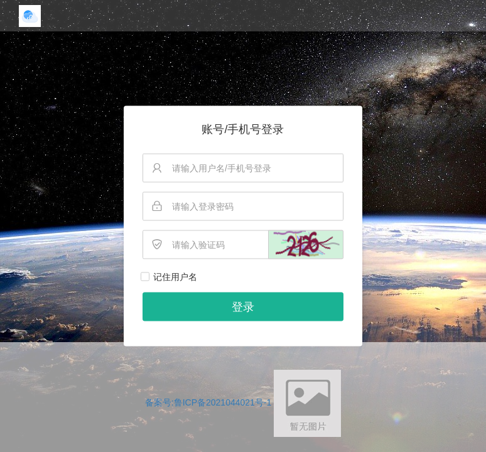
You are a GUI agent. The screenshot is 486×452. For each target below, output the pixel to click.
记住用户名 (175, 277)
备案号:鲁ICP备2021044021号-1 (208, 402)
